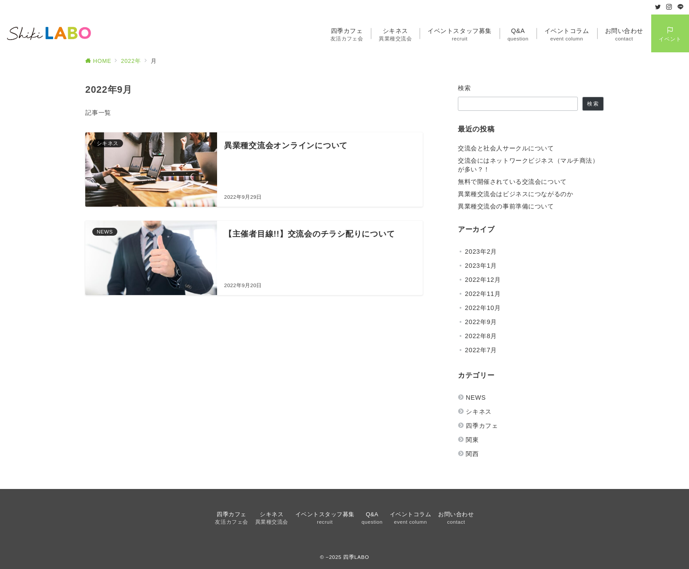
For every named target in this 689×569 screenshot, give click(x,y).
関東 (472, 439)
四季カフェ (482, 425)
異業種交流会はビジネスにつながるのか (515, 193)
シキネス (479, 411)
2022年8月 (481, 335)
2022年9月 (481, 321)
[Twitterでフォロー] (658, 7)
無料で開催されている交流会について (512, 181)
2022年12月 (483, 279)
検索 (464, 87)
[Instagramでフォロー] (669, 7)
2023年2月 (481, 251)
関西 (472, 453)
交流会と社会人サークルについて (506, 148)
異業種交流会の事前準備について (506, 206)
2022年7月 (481, 350)
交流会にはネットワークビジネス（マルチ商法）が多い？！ (528, 165)
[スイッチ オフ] (670, 33)
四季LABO (356, 557)
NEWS (476, 397)
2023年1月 (481, 265)
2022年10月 (483, 307)
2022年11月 (483, 293)
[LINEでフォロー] (681, 7)
